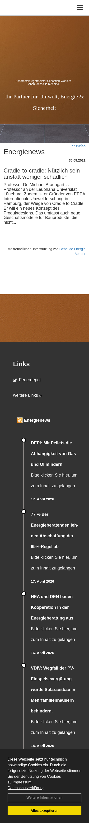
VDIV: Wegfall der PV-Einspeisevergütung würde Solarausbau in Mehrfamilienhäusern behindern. (53, 689)
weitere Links (27, 395)
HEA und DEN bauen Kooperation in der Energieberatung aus (52, 607)
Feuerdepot (27, 379)
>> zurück (78, 145)
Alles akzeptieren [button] (45, 811)
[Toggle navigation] (79, 8)
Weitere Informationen (45, 797)
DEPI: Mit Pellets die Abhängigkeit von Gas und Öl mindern (53, 454)
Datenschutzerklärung (26, 788)
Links (21, 364)
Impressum (22, 782)
